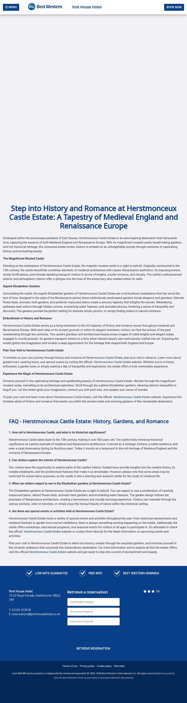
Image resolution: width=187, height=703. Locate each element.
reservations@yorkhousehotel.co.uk (36, 614)
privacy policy (166, 673)
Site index (119, 666)
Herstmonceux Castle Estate (112, 362)
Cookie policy (104, 666)
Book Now (174, 7)
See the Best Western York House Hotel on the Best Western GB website (93, 677)
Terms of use (69, 666)
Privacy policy (87, 666)
